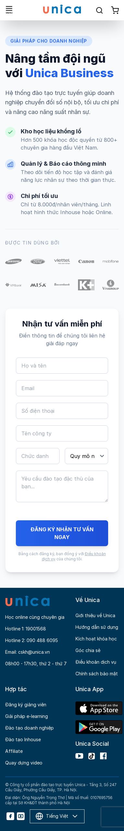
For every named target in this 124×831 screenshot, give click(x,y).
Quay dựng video (23, 762)
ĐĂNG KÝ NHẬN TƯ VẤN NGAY (62, 533)
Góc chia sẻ (87, 650)
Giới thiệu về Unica (95, 615)
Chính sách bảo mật (96, 673)
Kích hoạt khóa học (96, 638)
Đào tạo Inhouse (23, 739)
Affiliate (14, 751)
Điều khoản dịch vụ (95, 662)
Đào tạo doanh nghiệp (29, 728)
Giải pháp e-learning (26, 716)
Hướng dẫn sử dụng (96, 627)
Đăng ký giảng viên (25, 704)
